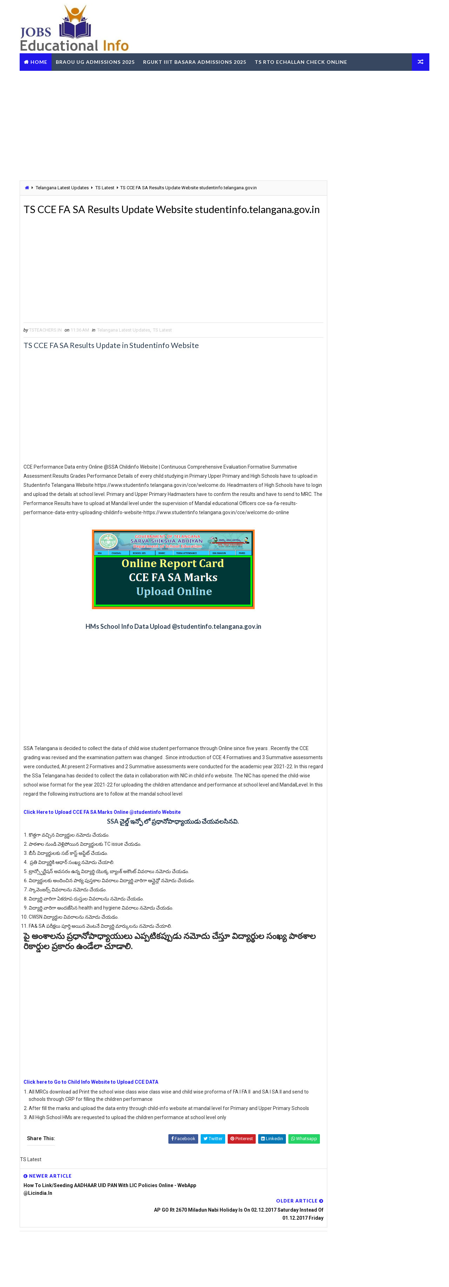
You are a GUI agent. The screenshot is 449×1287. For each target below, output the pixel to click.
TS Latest (108, 187)
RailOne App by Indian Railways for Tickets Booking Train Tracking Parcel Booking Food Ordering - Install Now (367, 959)
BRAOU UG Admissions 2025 (98, 61)
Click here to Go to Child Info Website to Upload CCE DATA (94, 1116)
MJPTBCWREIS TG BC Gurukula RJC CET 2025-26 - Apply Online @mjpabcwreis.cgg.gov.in (384, 546)
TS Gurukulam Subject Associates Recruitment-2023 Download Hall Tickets (381, 459)
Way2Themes (61, 1275)
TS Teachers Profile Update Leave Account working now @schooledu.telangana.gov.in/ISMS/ (383, 400)
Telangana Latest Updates (65, 187)
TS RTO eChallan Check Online (304, 61)
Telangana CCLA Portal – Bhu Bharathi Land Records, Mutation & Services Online (382, 604)
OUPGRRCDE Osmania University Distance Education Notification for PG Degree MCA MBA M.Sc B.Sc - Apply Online (368, 884)
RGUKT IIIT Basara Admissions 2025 (197, 61)
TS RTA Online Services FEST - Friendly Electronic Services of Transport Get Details (378, 517)
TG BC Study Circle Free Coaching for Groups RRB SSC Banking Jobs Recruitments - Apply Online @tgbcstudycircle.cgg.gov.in (364, 859)
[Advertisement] (224, 124)
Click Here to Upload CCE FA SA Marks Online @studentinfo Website (105, 846)
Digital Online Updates (137, 1275)
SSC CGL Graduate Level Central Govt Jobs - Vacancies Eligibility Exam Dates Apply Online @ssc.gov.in (384, 634)
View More (417, 1105)
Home (42, 61)
